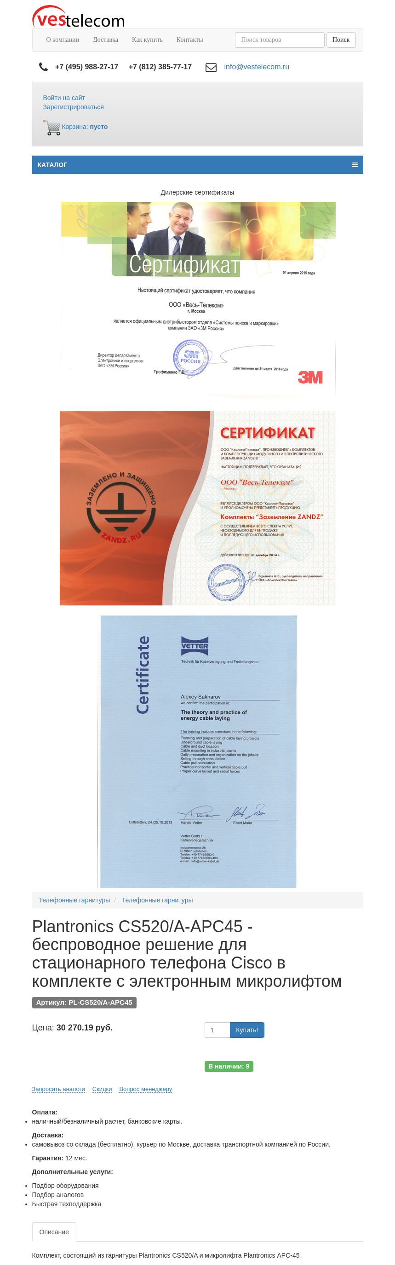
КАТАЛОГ (198, 165)
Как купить (147, 39)
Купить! (247, 1030)
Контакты (190, 39)
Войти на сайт (64, 97)
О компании (62, 39)
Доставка (105, 39)
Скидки (102, 1089)
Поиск (341, 39)
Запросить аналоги (58, 1089)
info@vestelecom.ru (257, 67)
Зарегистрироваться (73, 107)
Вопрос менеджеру (145, 1089)
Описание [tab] (54, 1232)
